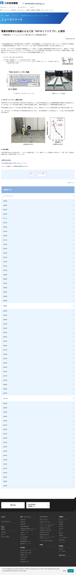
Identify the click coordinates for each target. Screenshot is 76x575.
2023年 (5, 214)
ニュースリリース (8, 196)
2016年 (5, 244)
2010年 (5, 270)
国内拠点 (61, 533)
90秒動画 (3, 532)
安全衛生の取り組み (44, 532)
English (33, 7)
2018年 (5, 235)
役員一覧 (61, 526)
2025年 (5, 205)
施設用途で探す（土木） (26, 550)
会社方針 (61, 528)
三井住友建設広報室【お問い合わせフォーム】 (14, 163)
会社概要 (61, 524)
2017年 (5, 240)
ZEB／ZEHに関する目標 (47, 540)
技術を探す (23, 519)
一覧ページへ (71, 182)
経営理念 (61, 522)
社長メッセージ (62, 519)
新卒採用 (61, 549)
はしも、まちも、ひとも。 (48, 10)
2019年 (5, 231)
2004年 (5, 296)
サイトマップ (13, 7)
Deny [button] (64, 570)
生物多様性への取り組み (45, 530)
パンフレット (62, 542)
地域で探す (23, 559)
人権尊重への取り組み (45, 522)
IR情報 (29, 10)
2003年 (5, 300)
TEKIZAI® (22, 534)
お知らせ (5, 398)
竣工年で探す (23, 557)
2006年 (5, 287)
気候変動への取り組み (45, 528)
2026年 (5, 201)
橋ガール (3, 534)
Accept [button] (71, 570)
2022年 (5, 218)
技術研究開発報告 (24, 526)
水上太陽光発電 (24, 536)
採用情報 (39, 10)
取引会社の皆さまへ (24, 7)
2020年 (5, 227)
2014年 (5, 253)
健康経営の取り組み (44, 534)
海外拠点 (61, 535)
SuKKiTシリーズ (24, 532)
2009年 (5, 274)
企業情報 (34, 10)
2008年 (5, 279)
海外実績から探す (24, 561)
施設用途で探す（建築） (26, 552)
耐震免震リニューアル (25, 543)
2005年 (5, 292)
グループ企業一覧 (63, 537)
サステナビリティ (22, 10)
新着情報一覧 (7, 190)
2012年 (5, 261)
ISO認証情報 (62, 539)
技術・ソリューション (6, 10)
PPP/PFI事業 (23, 539)
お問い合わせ (4, 7)
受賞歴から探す (24, 555)
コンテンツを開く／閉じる (73, 196)
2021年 (5, 222)
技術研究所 (23, 524)
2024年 (5, 209)
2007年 (5, 283)
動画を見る (23, 522)
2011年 (5, 266)
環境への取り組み (44, 519)
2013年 (5, 257)
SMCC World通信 (5, 536)
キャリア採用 (62, 551)
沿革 (60, 531)
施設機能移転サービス (25, 541)
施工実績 (15, 10)
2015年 (5, 248)
